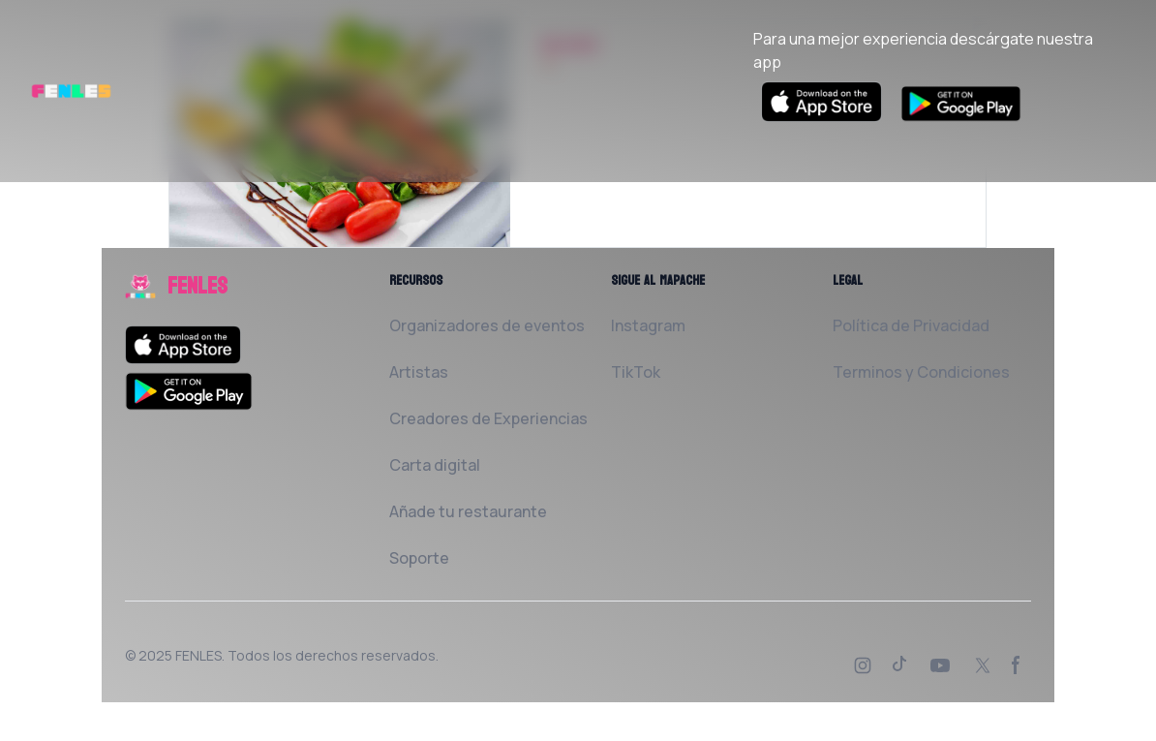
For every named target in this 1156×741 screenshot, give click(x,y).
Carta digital (434, 465)
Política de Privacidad (911, 325)
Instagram (648, 325)
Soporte (419, 558)
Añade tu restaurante (468, 511)
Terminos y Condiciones (921, 372)
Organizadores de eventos (487, 325)
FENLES (198, 655)
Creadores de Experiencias (488, 418)
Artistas (418, 372)
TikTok (635, 372)
